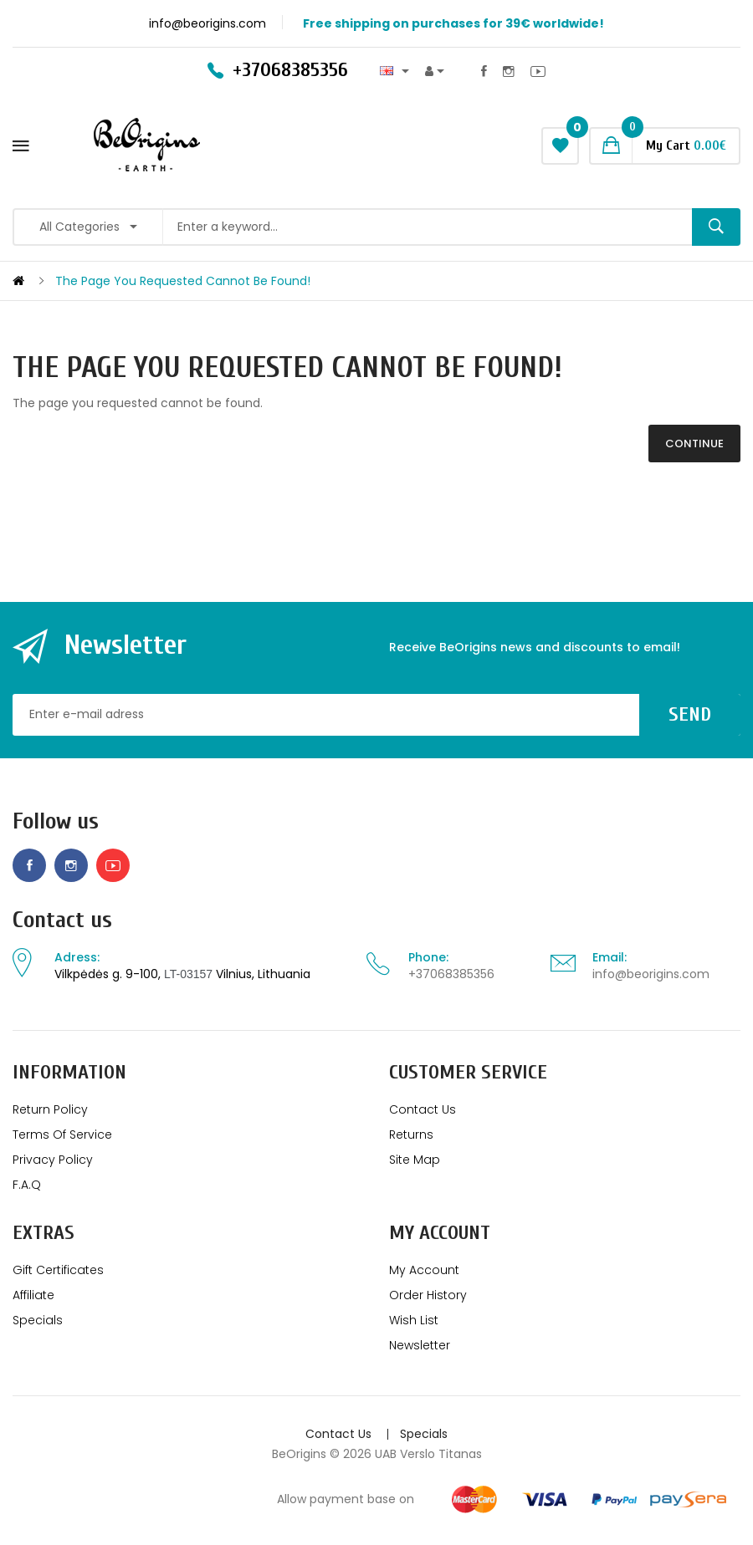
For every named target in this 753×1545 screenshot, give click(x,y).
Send (689, 714)
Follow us (56, 821)
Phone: (428, 957)
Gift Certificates (58, 1270)
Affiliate (33, 1295)
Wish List (413, 1320)
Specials (38, 1320)
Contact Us (422, 1109)
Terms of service (62, 1134)
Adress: (77, 957)
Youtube (538, 71)
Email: (609, 957)
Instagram (509, 71)
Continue (694, 443)
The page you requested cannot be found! (182, 281)
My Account (424, 1270)
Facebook (484, 71)
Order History (428, 1295)
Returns (411, 1134)
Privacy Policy (53, 1159)
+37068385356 (451, 974)
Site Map (414, 1159)
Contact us (62, 920)
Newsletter (419, 1345)
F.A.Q (27, 1184)
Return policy (50, 1109)
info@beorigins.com (650, 974)
